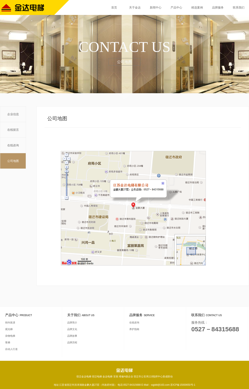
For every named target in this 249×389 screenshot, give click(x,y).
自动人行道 (11, 349)
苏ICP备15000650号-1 (182, 384)
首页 (114, 7)
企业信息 (13, 114)
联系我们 (238, 7)
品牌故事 (72, 335)
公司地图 (13, 161)
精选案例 (197, 7)
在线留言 (13, 129)
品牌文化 (72, 329)
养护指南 (134, 329)
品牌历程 (72, 342)
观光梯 (9, 329)
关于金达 (135, 7)
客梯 (7, 342)
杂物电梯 (10, 335)
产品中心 (176, 7)
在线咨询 (13, 145)
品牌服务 (218, 7)
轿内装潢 (10, 322)
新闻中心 (155, 7)
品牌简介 (72, 322)
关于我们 (81, 315)
